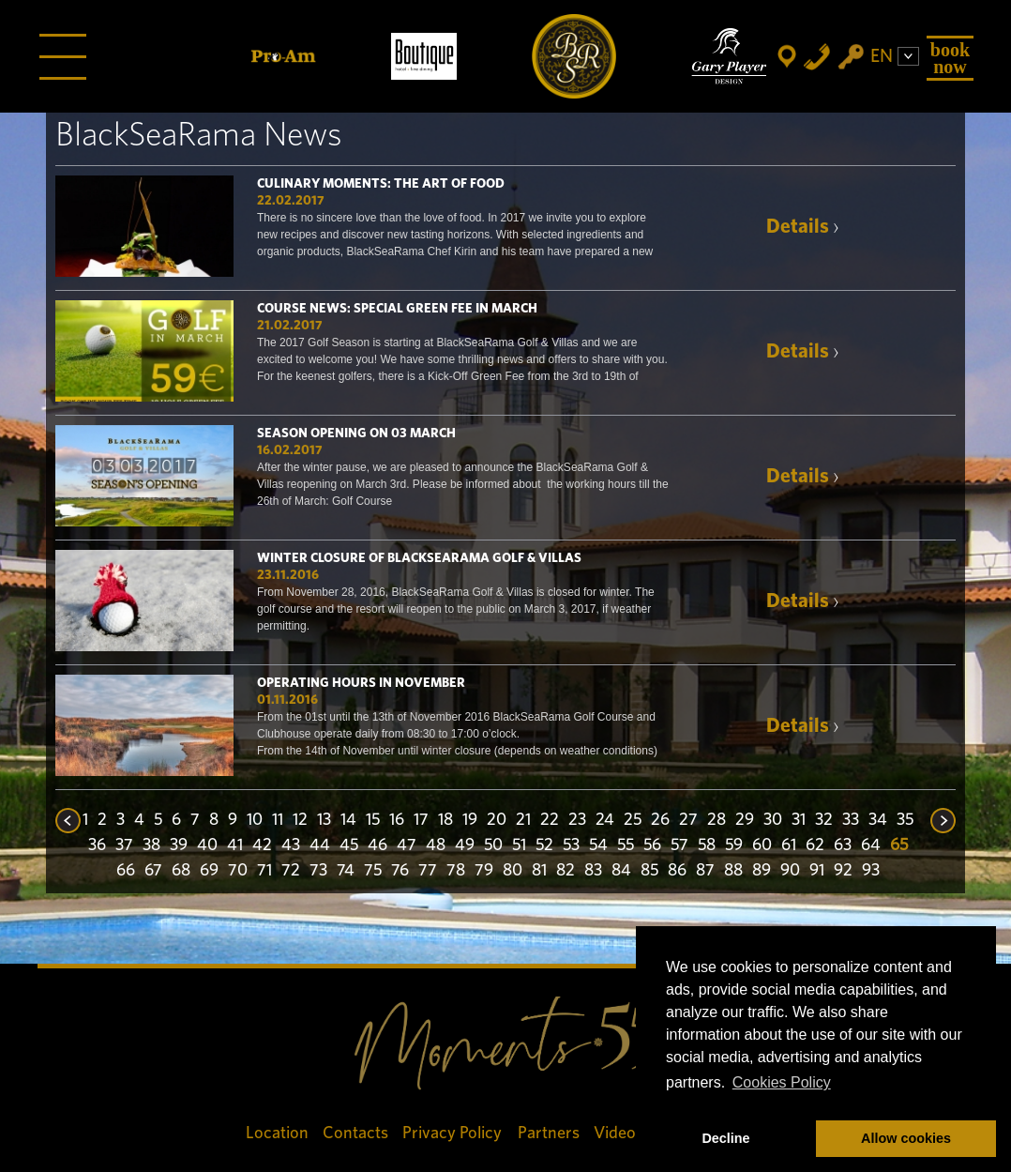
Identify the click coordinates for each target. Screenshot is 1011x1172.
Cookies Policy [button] (781, 1082)
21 (523, 820)
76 (400, 870)
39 (179, 845)
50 (493, 845)
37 (124, 845)
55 (625, 845)
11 (277, 820)
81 (539, 870)
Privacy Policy (453, 1133)
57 (679, 845)
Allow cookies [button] (906, 1138)
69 (209, 870)
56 (652, 845)
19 (469, 820)
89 (761, 870)
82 (565, 870)
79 (484, 870)
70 (238, 870)
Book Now (950, 58)
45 (349, 845)
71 (264, 870)
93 (871, 870)
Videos (618, 1133)
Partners (549, 1133)
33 (850, 820)
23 (577, 820)
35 (905, 820)
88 (733, 870)
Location (277, 1133)
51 (519, 845)
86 (677, 870)
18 (445, 820)
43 (290, 845)
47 (406, 845)
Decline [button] (725, 1138)
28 (716, 820)
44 (319, 845)
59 (734, 845)
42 (262, 845)
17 (421, 820)
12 (300, 820)
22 (549, 820)
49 (465, 845)
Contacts (355, 1133)
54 (598, 845)
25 (632, 820)
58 (707, 845)
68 (181, 870)
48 (435, 845)
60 (762, 845)
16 (396, 820)
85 (649, 870)
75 (373, 870)
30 (772, 820)
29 (744, 820)
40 (207, 845)
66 (125, 870)
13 (324, 820)
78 (455, 870)
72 (290, 870)
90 (790, 870)
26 (660, 820)
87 (705, 870)
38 (151, 845)
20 (496, 820)
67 (153, 870)
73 (318, 870)
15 (373, 820)
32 (824, 820)
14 (348, 820)
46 (377, 845)
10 (255, 820)
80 (512, 870)
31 (799, 820)
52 (544, 845)
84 (621, 870)
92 (843, 870)
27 (688, 820)
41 (235, 845)
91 (816, 870)
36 (97, 845)
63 (843, 845)
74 (346, 870)
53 (571, 845)
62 (815, 845)
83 (593, 870)
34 (877, 820)
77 (427, 870)
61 (788, 845)
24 (605, 820)
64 (871, 845)
